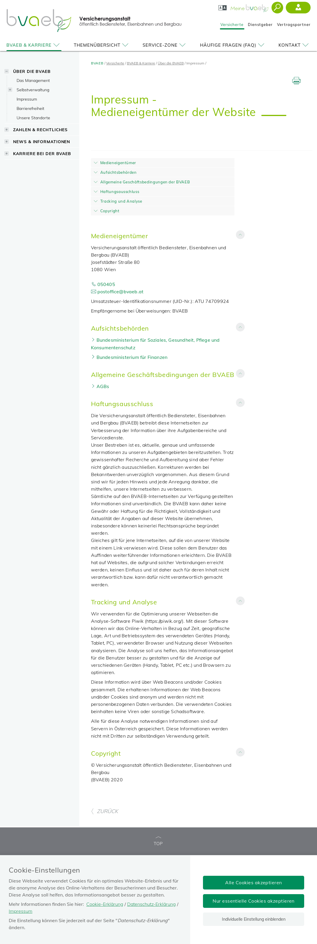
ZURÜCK (104, 811)
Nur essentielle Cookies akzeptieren (254, 901)
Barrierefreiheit (30, 108)
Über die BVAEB (32, 71)
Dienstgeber (260, 24)
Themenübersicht (102, 45)
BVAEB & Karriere (34, 45)
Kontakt (295, 45)
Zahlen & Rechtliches (40, 129)
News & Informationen (41, 141)
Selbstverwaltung (33, 89)
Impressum (27, 98)
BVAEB (97, 63)
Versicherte (232, 24)
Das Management (33, 80)
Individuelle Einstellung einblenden (254, 919)
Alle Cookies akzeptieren (253, 882)
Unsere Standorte (33, 117)
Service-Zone (165, 45)
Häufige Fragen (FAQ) (233, 45)
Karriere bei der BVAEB (42, 153)
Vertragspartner (294, 24)
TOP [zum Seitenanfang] (158, 841)
